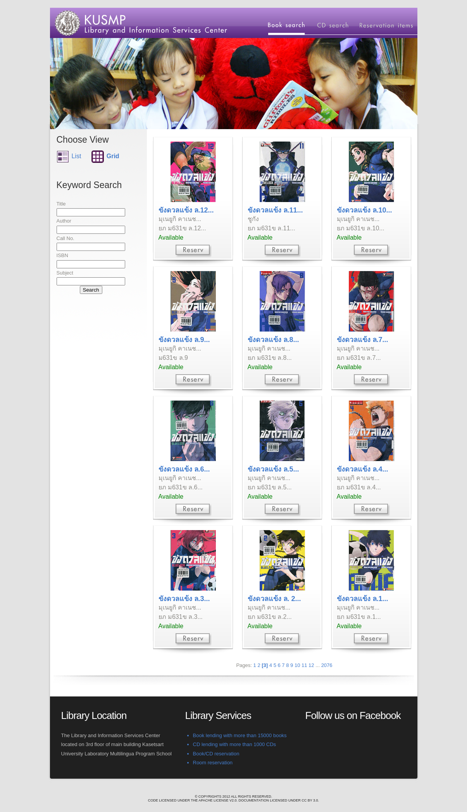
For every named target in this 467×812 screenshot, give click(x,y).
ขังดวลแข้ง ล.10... (364, 210)
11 (304, 665)
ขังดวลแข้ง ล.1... (362, 599)
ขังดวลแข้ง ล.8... (273, 340)
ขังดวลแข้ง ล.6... (184, 469)
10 (297, 665)
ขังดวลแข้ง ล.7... (362, 340)
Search (91, 290)
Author (64, 221)
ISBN (62, 255)
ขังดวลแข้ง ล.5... (273, 469)
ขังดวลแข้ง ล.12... (186, 210)
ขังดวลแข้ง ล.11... (275, 210)
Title (61, 204)
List (76, 156)
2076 (327, 665)
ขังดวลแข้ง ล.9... (184, 340)
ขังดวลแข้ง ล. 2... (274, 599)
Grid (113, 156)
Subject (65, 273)
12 (311, 665)
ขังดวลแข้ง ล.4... (362, 469)
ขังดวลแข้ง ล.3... (184, 599)
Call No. (65, 238)
